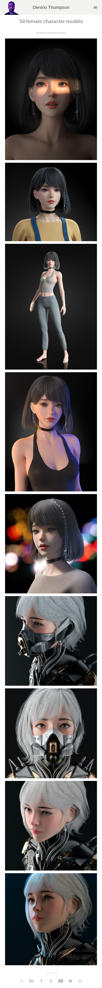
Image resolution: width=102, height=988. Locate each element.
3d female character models (51, 33)
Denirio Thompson (51, 7)
